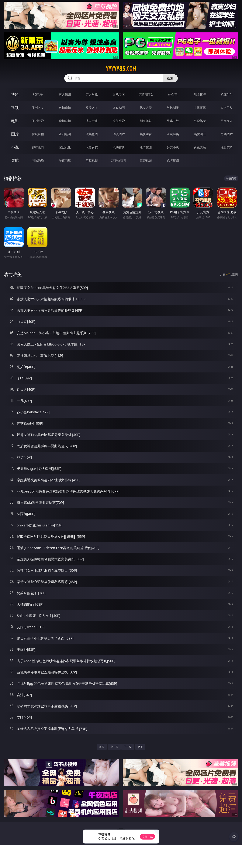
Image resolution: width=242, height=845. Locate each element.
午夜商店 (65, 160)
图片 (15, 133)
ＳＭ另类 (227, 108)
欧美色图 (92, 134)
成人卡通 (92, 121)
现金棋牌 (200, 94)
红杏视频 (146, 160)
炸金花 (172, 94)
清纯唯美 (173, 134)
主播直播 (200, 108)
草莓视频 (92, 160)
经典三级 (173, 121)
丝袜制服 (173, 108)
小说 (15, 147)
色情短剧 (173, 160)
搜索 (170, 78)
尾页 (140, 746)
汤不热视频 (118, 160)
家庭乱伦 (65, 147)
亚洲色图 (65, 134)
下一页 (128, 746)
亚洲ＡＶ (38, 108)
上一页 (114, 746)
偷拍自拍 (65, 121)
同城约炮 (38, 160)
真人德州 (65, 94)
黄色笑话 (200, 147)
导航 (15, 160)
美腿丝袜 (146, 134)
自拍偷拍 (65, 108)
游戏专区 (119, 94)
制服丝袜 (146, 121)
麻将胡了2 (146, 94)
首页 (101, 746)
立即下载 (147, 836)
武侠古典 (119, 147)
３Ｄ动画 (119, 108)
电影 (15, 120)
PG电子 (38, 94)
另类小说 (173, 147)
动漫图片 (119, 134)
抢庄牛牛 (227, 94)
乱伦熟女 (200, 121)
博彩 (15, 94)
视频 (15, 107)
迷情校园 (146, 147)
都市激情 (38, 147)
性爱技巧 (227, 147)
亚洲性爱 (38, 121)
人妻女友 (92, 147)
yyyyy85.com (121, 68)
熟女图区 (200, 134)
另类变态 (227, 121)
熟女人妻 (146, 108)
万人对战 (92, 94)
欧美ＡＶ (92, 108)
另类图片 (227, 134)
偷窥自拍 (38, 134)
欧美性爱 (119, 121)
